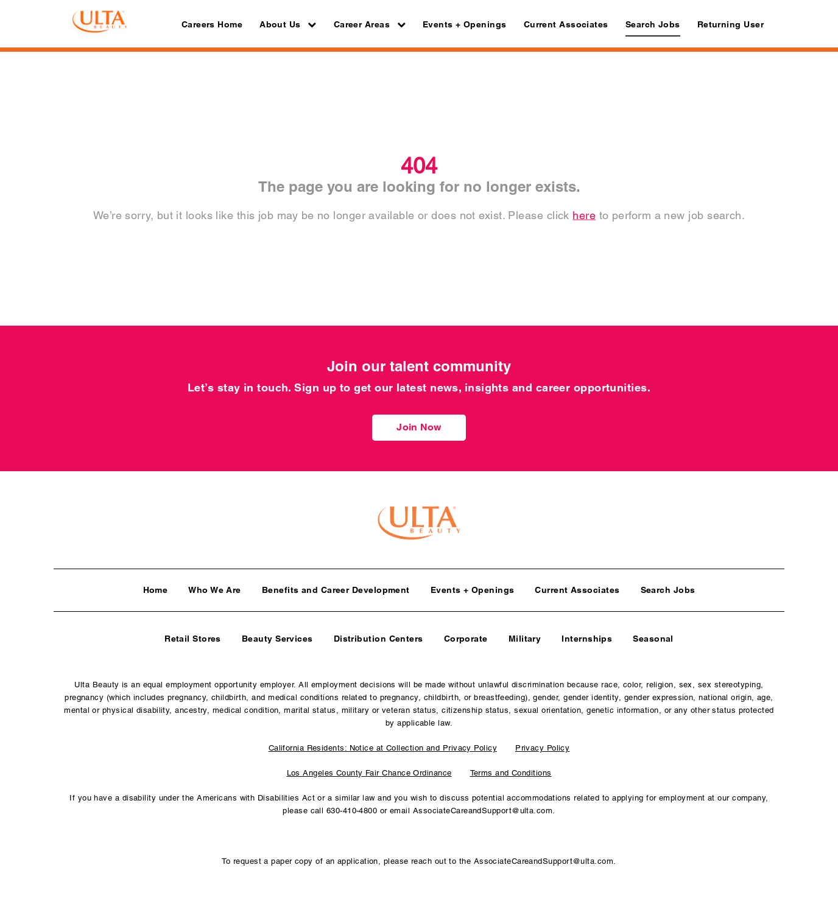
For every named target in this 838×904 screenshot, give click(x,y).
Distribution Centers (378, 638)
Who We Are (214, 590)
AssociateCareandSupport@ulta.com (482, 810)
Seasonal (653, 638)
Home (155, 590)
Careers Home (211, 24)
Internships (587, 638)
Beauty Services (277, 638)
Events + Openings (465, 24)
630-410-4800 (351, 810)
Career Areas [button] (370, 24)
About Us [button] (288, 24)
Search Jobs (652, 24)
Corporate (466, 638)
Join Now (418, 427)
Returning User (730, 24)
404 (419, 165)
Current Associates (566, 24)
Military (525, 638)
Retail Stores (192, 638)
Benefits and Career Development (336, 590)
